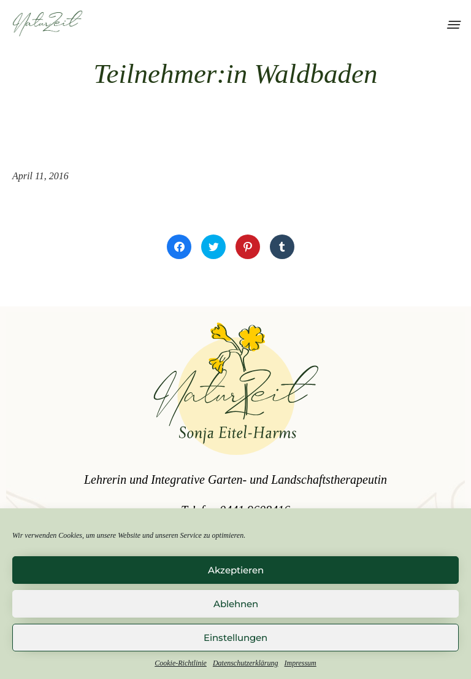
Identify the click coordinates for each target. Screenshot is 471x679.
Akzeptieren (236, 570)
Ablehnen (235, 604)
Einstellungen (235, 637)
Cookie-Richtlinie (181, 663)
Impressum (300, 663)
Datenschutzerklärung (245, 663)
